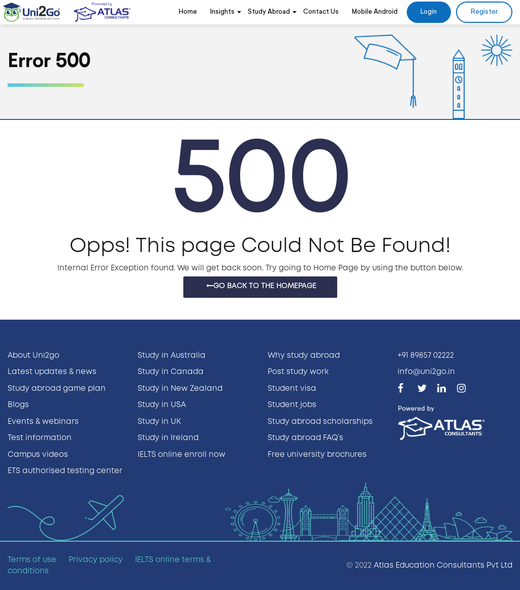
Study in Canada (171, 372)
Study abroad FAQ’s (305, 438)
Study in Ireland (168, 438)
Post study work (298, 372)
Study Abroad (269, 12)
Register (484, 12)
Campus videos (38, 454)
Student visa (292, 388)
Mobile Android (375, 12)
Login (428, 12)
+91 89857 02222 (426, 355)
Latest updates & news (52, 372)
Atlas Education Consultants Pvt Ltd (443, 565)
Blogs (18, 405)
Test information (40, 438)
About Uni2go (33, 355)
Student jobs (292, 405)
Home (188, 12)
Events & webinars (43, 421)
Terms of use (32, 560)
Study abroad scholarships (320, 421)
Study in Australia (172, 355)
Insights (222, 12)
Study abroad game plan (57, 388)
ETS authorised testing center (65, 471)
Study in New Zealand (180, 388)
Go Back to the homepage (261, 285)
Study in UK (159, 421)
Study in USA (162, 405)
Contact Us (321, 12)
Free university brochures (317, 454)
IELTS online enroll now (181, 454)
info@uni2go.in (426, 372)
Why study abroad (304, 355)
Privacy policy (96, 560)
